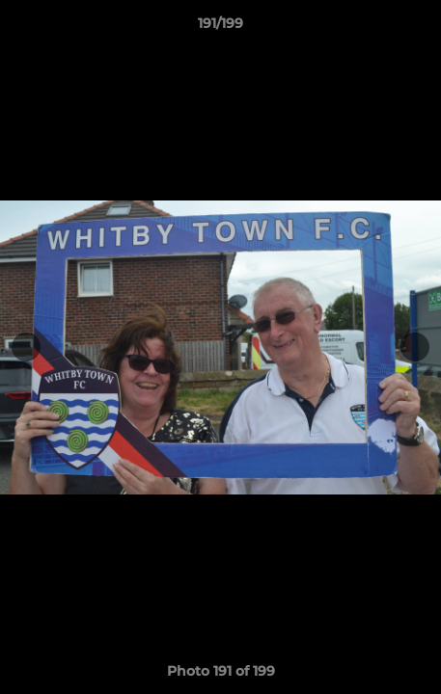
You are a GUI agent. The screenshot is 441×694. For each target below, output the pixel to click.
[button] (417, 28)
